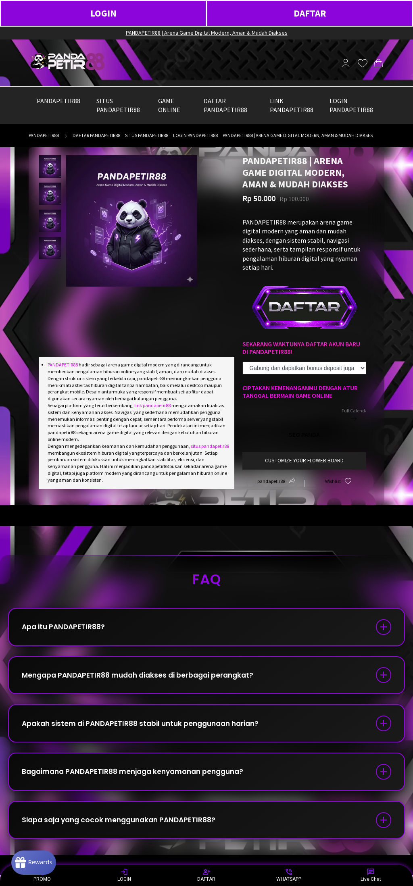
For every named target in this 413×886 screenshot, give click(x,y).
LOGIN (103, 13)
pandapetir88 (44, 135)
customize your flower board (304, 460)
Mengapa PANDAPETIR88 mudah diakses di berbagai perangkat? (144, 678)
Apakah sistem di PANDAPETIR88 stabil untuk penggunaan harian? (148, 729)
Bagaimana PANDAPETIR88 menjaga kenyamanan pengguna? (140, 779)
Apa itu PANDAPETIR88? (66, 628)
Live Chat (371, 875)
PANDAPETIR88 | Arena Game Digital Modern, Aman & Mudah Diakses (207, 32)
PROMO (42, 875)
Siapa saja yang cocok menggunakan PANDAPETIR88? (125, 829)
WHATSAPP (288, 875)
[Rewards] (37, 862)
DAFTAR (310, 13)
